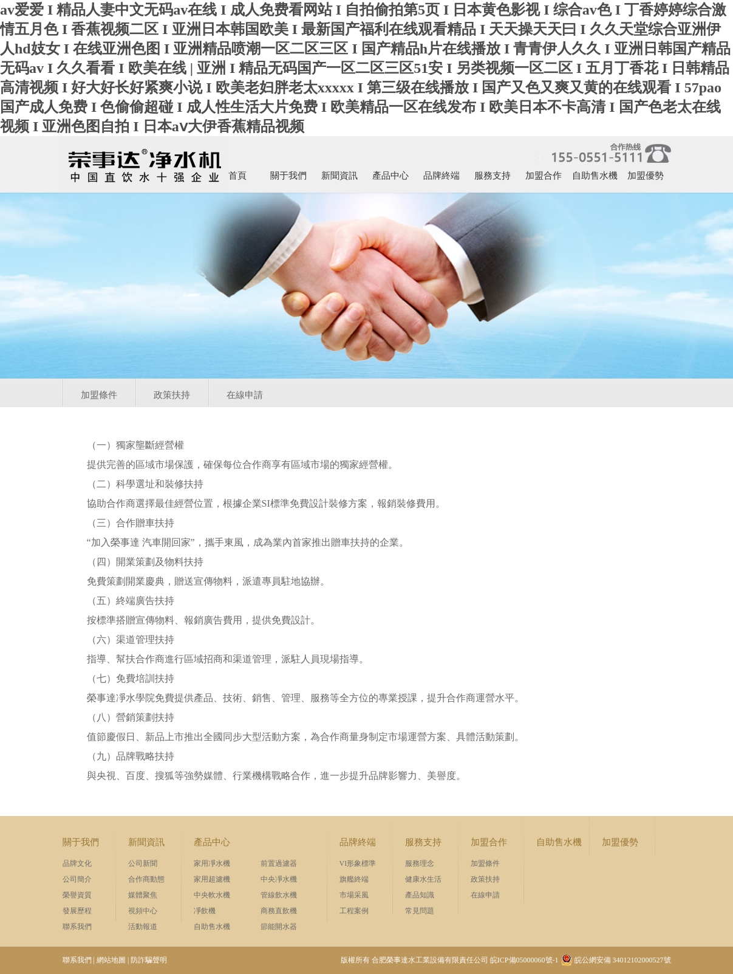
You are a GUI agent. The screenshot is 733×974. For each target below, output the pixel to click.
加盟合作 (543, 175)
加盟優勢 (645, 175)
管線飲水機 (279, 895)
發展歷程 (77, 911)
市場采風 (354, 895)
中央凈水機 (279, 879)
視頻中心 (142, 911)
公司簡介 (77, 879)
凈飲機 (205, 911)
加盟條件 (99, 395)
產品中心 (390, 175)
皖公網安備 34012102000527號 (616, 960)
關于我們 (288, 175)
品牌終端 (441, 175)
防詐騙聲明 (149, 960)
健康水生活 (423, 879)
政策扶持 (172, 395)
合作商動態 (146, 879)
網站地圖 (111, 960)
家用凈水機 (212, 863)
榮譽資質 (77, 895)
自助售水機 (595, 175)
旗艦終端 (354, 879)
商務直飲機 (279, 911)
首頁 (237, 175)
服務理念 (419, 863)
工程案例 (354, 911)
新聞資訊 (339, 175)
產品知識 (419, 895)
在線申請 (245, 395)
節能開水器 (279, 926)
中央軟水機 (212, 895)
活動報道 (142, 926)
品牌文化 (77, 863)
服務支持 (492, 175)
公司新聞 (142, 863)
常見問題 (419, 911)
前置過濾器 (279, 863)
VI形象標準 (358, 863)
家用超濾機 (212, 879)
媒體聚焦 (142, 895)
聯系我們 (77, 926)
